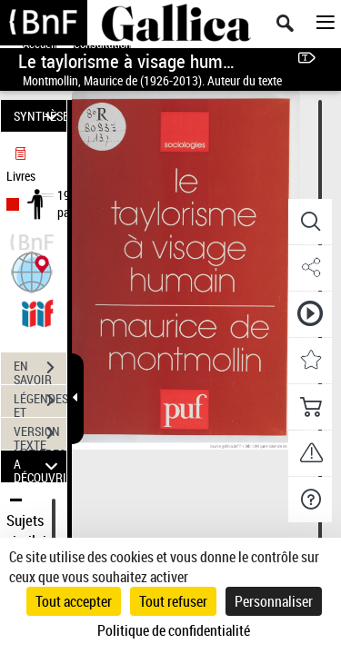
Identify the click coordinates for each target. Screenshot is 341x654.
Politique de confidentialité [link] (173, 630)
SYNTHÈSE (40, 116)
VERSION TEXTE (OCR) (40, 435)
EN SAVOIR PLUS (40, 369)
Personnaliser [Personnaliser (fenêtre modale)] (274, 601)
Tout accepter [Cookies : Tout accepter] (73, 601)
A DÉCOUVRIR (40, 466)
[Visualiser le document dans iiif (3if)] (37, 311)
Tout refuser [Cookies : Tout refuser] (173, 601)
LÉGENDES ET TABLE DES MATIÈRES (40, 402)
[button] (32, 270)
